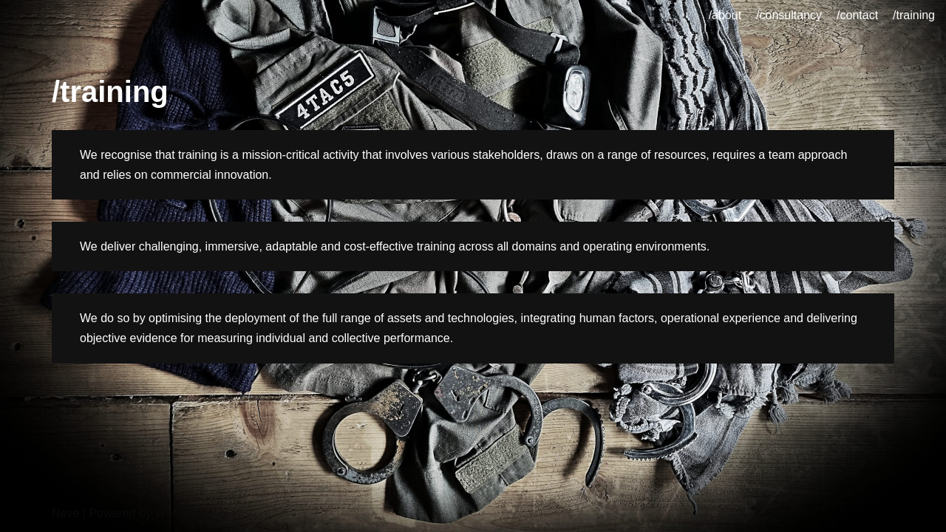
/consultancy (789, 15)
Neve (65, 513)
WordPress (183, 513)
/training (914, 15)
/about (725, 15)
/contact (857, 15)
